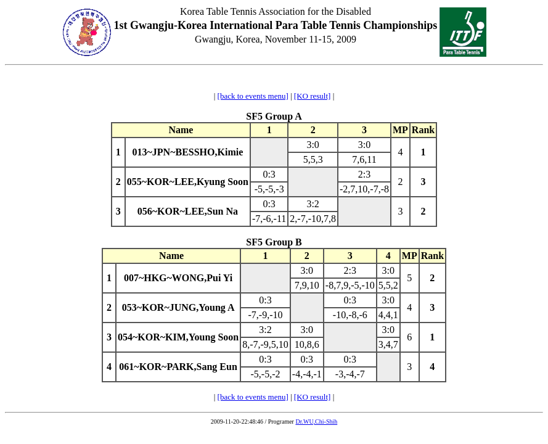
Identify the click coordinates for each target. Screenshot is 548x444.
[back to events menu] (253, 96)
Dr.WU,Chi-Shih (316, 421)
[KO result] (312, 96)
